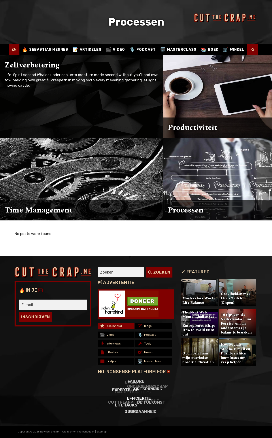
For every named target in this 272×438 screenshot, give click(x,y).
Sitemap (101, 431)
